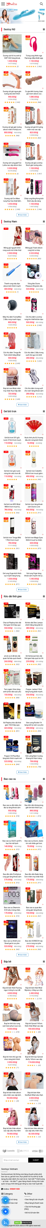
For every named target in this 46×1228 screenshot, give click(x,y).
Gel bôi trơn (10, 411)
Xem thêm (22, 215)
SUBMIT (36, 1160)
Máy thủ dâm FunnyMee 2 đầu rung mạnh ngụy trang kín (12, 319)
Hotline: (11, 1189)
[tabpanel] (23, 16)
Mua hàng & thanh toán (34, 1203)
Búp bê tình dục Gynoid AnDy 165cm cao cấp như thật (34, 1059)
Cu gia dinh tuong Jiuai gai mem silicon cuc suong (34, 93)
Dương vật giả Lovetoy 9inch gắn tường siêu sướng (33, 165)
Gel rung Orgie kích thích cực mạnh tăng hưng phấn (12, 575)
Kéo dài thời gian (13, 596)
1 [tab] (22, 21)
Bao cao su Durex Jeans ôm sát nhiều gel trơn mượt (34, 843)
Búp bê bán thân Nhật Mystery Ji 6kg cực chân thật (34, 990)
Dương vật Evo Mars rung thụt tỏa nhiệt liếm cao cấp (12, 201)
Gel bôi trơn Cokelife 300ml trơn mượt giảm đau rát (34, 473)
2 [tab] (24, 21)
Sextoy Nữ (9, 29)
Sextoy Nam (10, 221)
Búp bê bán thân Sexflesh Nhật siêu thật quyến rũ (34, 1095)
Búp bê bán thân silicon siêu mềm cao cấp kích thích (12, 1095)
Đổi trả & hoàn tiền (32, 1213)
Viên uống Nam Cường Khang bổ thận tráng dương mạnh (34, 758)
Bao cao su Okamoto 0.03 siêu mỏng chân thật (12, 910)
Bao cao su (10, 779)
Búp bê (7, 961)
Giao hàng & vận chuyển (34, 1199)
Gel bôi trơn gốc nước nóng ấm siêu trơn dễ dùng (12, 473)
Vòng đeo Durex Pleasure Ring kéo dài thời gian (34, 286)
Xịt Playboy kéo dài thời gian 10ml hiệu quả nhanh (12, 725)
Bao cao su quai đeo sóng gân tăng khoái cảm (34, 910)
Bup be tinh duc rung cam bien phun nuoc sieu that (12, 1025)
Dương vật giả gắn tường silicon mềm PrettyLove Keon (12, 129)
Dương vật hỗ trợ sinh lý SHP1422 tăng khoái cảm (12, 58)
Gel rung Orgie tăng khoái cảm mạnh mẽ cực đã (33, 575)
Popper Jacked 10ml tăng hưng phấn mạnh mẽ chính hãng (33, 691)
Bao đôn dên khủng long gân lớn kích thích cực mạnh (34, 807)
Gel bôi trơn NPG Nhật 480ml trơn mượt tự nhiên (12, 506)
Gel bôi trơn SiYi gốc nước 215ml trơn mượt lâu (12, 440)
